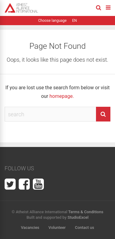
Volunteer (57, 227)
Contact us (84, 227)
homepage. (61, 96)
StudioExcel (77, 217)
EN (74, 20)
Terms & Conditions (85, 212)
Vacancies (30, 227)
